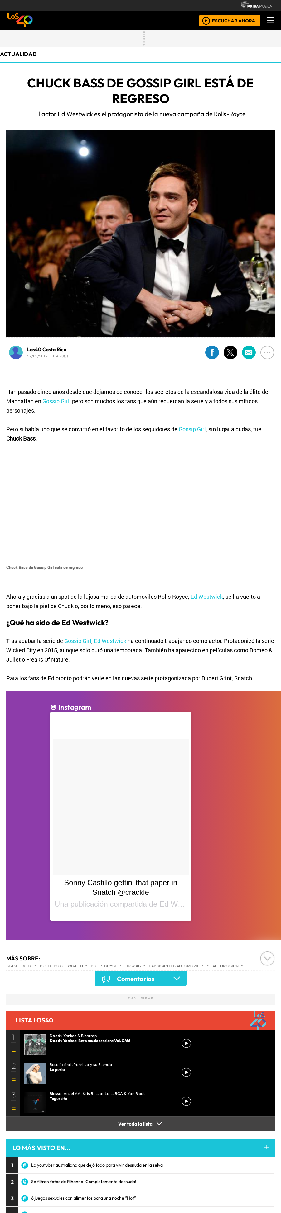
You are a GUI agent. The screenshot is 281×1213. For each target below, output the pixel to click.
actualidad (18, 54)
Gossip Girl (56, 401)
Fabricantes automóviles (176, 966)
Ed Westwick (207, 596)
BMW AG (133, 966)
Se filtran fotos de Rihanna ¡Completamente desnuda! (83, 1181)
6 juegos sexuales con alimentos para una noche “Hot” (83, 1198)
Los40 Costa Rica (47, 349)
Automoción (225, 966)
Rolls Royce (104, 966)
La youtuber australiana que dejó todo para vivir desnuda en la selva (97, 1165)
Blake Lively (19, 966)
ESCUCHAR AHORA (233, 20)
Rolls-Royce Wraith (61, 966)
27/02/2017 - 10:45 (48, 356)
